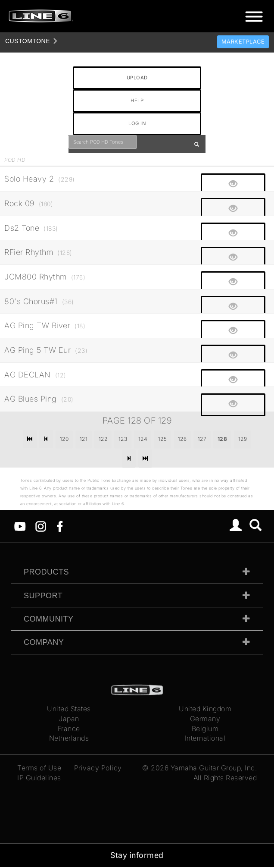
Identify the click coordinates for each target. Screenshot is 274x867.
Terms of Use (39, 767)
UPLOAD (137, 78)
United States (69, 708)
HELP (137, 100)
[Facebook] (59, 525)
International (205, 738)
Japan (69, 718)
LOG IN (137, 123)
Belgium (205, 728)
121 (84, 439)
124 (142, 439)
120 (64, 439)
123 (123, 439)
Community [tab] (49, 619)
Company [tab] (44, 642)
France (69, 728)
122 (103, 439)
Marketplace (243, 41)
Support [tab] (43, 595)
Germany (205, 718)
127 (202, 439)
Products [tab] (46, 572)
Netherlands (69, 738)
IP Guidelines (39, 777)
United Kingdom (205, 708)
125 (162, 439)
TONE (27, 41)
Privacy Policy (98, 767)
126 (182, 439)
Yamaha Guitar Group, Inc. (214, 767)
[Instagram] (40, 525)
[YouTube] (20, 525)
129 (242, 439)
